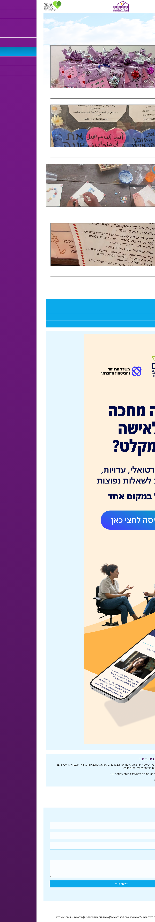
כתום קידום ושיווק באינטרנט (53, 917)
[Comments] (77, 868)
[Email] (77, 845)
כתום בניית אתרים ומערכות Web (81, 917)
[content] (77, 868)
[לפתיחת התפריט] (150, 5)
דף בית (148, 14)
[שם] (77, 825)
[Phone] (77, 835)
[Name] (77, 825)
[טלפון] (77, 835)
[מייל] (77, 845)
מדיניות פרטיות (18, 917)
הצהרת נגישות (33, 917)
